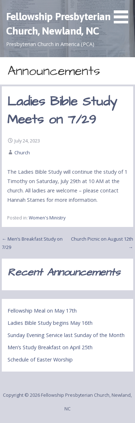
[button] (123, 13)
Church (22, 152)
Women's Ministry (47, 218)
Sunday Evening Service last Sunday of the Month (66, 335)
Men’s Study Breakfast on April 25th (50, 347)
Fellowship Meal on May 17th (42, 310)
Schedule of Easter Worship (40, 359)
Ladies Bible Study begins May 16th (50, 322)
